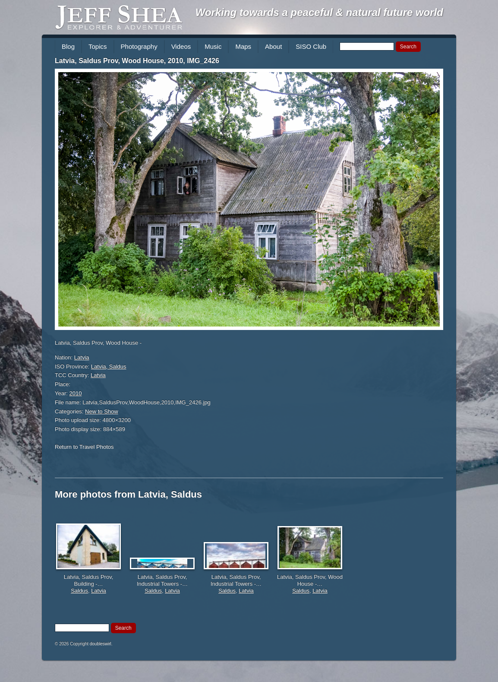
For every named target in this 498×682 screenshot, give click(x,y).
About (273, 46)
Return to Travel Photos (84, 447)
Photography (139, 46)
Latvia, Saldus (108, 366)
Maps (243, 46)
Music (213, 46)
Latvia (81, 357)
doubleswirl (100, 643)
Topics (97, 46)
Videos (181, 46)
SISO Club (311, 46)
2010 (75, 393)
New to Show (101, 411)
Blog (68, 46)
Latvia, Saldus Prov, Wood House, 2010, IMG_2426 (137, 60)
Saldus (79, 590)
